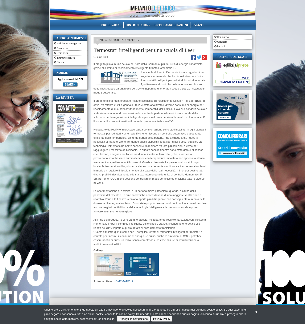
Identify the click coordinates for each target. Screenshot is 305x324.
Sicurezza (62, 48)
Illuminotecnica (66, 57)
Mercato (61, 62)
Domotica (62, 52)
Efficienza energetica (69, 43)
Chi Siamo (223, 36)
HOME (100, 40)
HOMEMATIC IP (123, 281)
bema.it (221, 46)
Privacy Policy (161, 318)
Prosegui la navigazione (133, 318)
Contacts (222, 41)
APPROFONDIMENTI (122, 40)
